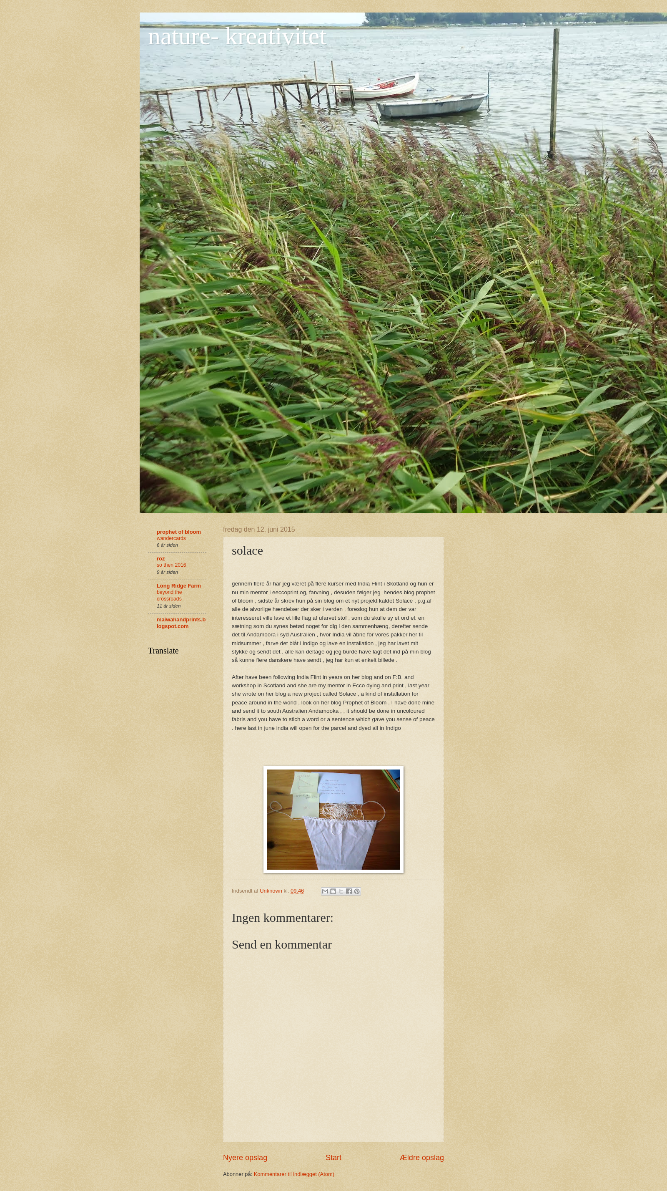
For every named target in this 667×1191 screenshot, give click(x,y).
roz (161, 558)
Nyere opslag (245, 1157)
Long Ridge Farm (179, 586)
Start (333, 1157)
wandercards (171, 538)
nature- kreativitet (237, 36)
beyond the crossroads (169, 595)
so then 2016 (171, 565)
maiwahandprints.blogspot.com (181, 622)
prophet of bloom (179, 532)
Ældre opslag (422, 1157)
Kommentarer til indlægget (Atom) (294, 1174)
